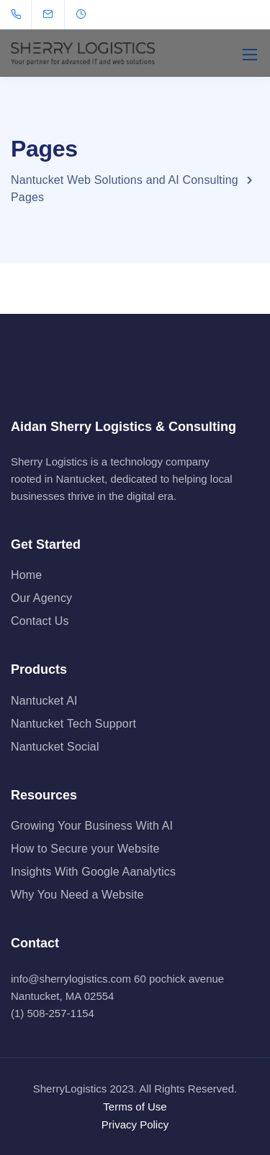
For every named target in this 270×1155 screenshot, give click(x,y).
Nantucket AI (44, 701)
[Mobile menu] (250, 55)
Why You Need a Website (77, 895)
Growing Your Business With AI (92, 826)
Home (26, 575)
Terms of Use (134, 1106)
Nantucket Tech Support (73, 724)
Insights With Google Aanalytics (93, 872)
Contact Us (40, 621)
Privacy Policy (135, 1124)
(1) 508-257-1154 (52, 1013)
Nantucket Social (55, 747)
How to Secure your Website (85, 849)
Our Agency (41, 598)
